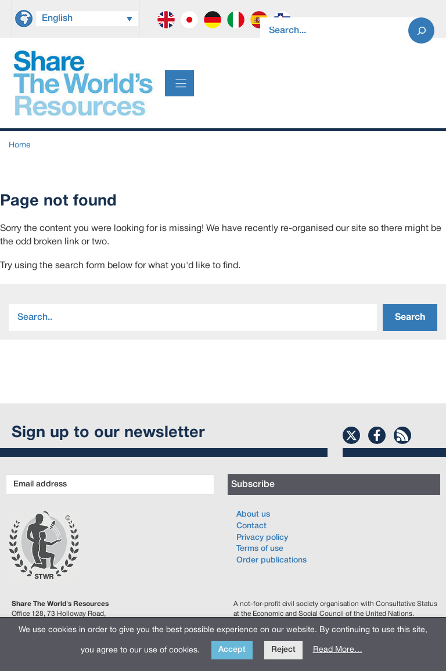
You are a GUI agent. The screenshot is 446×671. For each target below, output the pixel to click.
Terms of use (259, 549)
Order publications (271, 560)
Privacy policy (262, 538)
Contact (251, 526)
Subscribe (253, 485)
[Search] (421, 30)
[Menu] (179, 83)
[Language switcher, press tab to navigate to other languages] (87, 18)
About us (253, 514)
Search (410, 317)
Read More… (337, 650)
